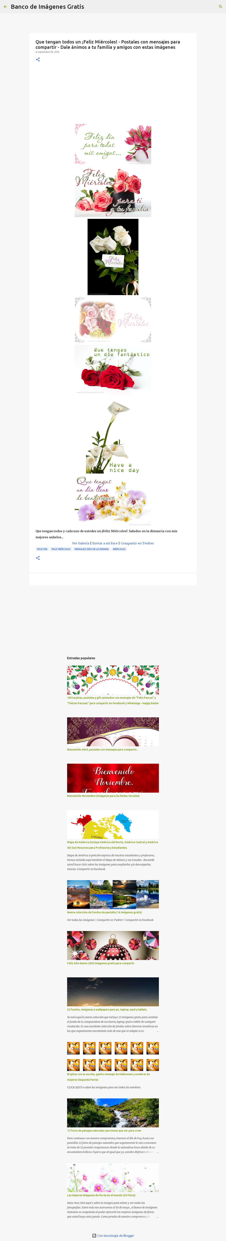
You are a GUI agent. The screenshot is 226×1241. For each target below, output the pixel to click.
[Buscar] (89, 6)
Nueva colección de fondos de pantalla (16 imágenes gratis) (104, 912)
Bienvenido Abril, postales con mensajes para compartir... (102, 749)
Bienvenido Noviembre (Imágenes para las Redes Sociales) (103, 795)
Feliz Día (42, 549)
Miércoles (119, 549)
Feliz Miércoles (61, 549)
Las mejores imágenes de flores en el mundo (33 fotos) (101, 1195)
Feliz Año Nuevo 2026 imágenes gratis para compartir (100, 963)
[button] (38, 59)
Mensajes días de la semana (92, 549)
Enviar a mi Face (105, 543)
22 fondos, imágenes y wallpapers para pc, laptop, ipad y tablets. (107, 1009)
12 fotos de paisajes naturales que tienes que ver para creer (104, 1130)
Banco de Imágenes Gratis (47, 6)
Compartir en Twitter (137, 543)
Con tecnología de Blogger (113, 1235)
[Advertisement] (113, 95)
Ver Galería (80, 543)
